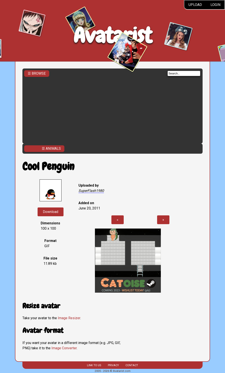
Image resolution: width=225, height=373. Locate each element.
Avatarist (112, 35)
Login (215, 5)
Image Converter (64, 348)
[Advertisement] (112, 109)
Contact (131, 365)
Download (50, 212)
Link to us (94, 365)
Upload (195, 5)
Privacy (113, 365)
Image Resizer (69, 318)
